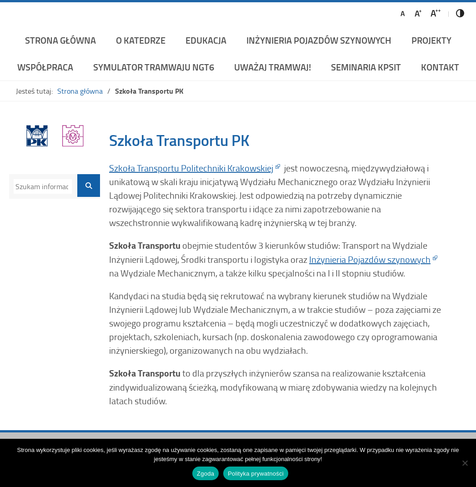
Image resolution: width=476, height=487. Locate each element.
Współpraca (45, 66)
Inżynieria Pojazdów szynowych (370, 259)
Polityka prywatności (256, 473)
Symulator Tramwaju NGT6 (153, 66)
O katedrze (140, 40)
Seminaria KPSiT (366, 66)
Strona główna (60, 40)
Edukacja (205, 40)
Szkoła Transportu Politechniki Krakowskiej (191, 167)
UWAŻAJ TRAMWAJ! (272, 66)
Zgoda (205, 473)
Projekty (431, 40)
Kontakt (440, 66)
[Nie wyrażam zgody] (464, 462)
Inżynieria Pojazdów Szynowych (318, 40)
